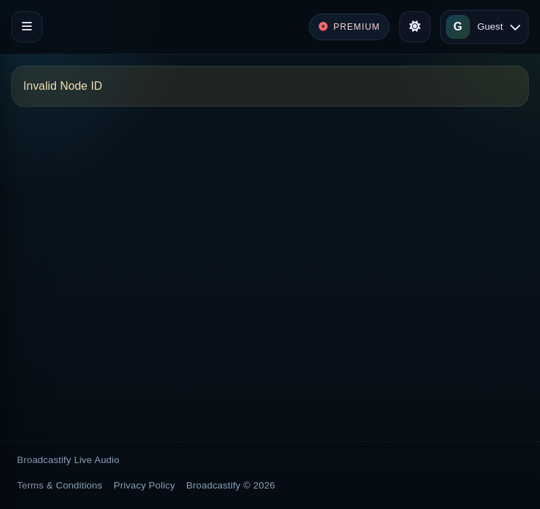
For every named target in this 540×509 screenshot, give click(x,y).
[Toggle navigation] (26, 26)
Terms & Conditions (59, 485)
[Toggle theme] (414, 26)
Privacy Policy (144, 485)
